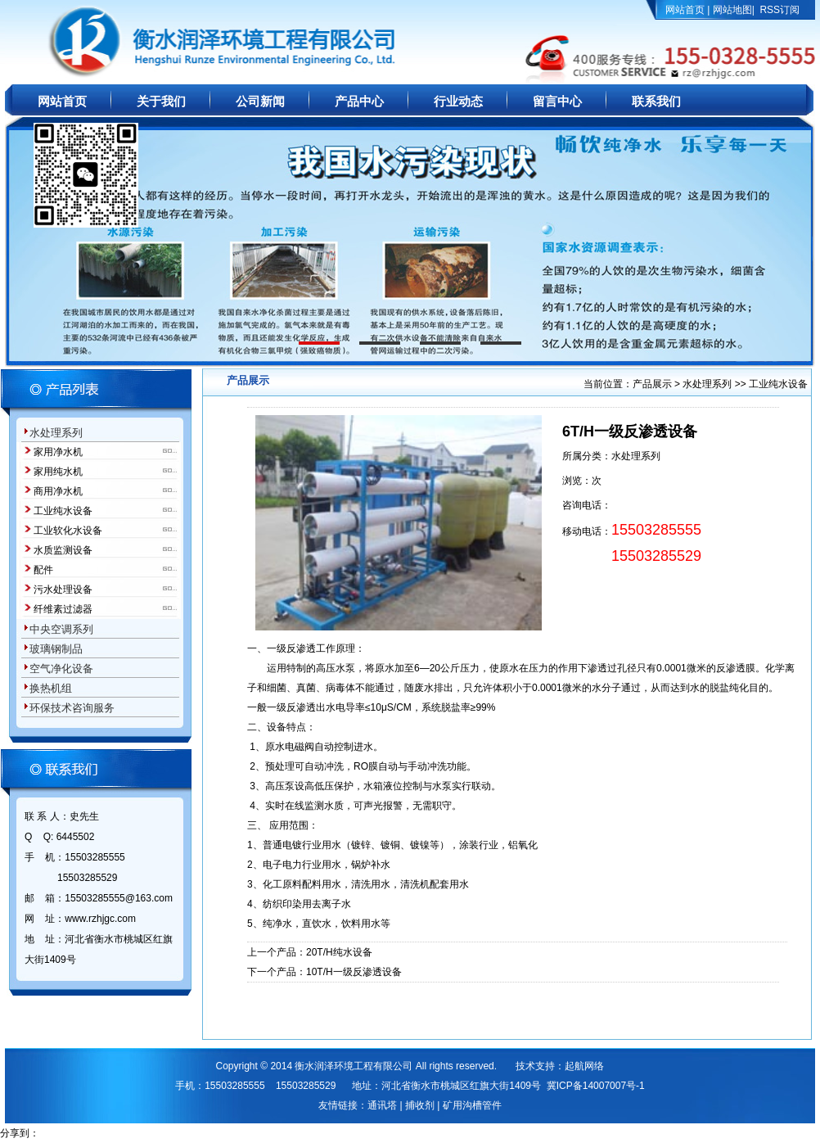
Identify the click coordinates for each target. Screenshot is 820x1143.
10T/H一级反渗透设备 (354, 972)
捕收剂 (420, 1105)
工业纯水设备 (778, 384)
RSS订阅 (779, 10)
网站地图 (732, 10)
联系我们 (656, 101)
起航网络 (584, 1066)
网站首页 (685, 10)
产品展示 (653, 384)
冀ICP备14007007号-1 (596, 1085)
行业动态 (458, 101)
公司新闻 (260, 101)
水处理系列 (707, 384)
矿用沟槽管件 (472, 1105)
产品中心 (359, 101)
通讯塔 (382, 1105)
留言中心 (557, 101)
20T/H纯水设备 (339, 952)
